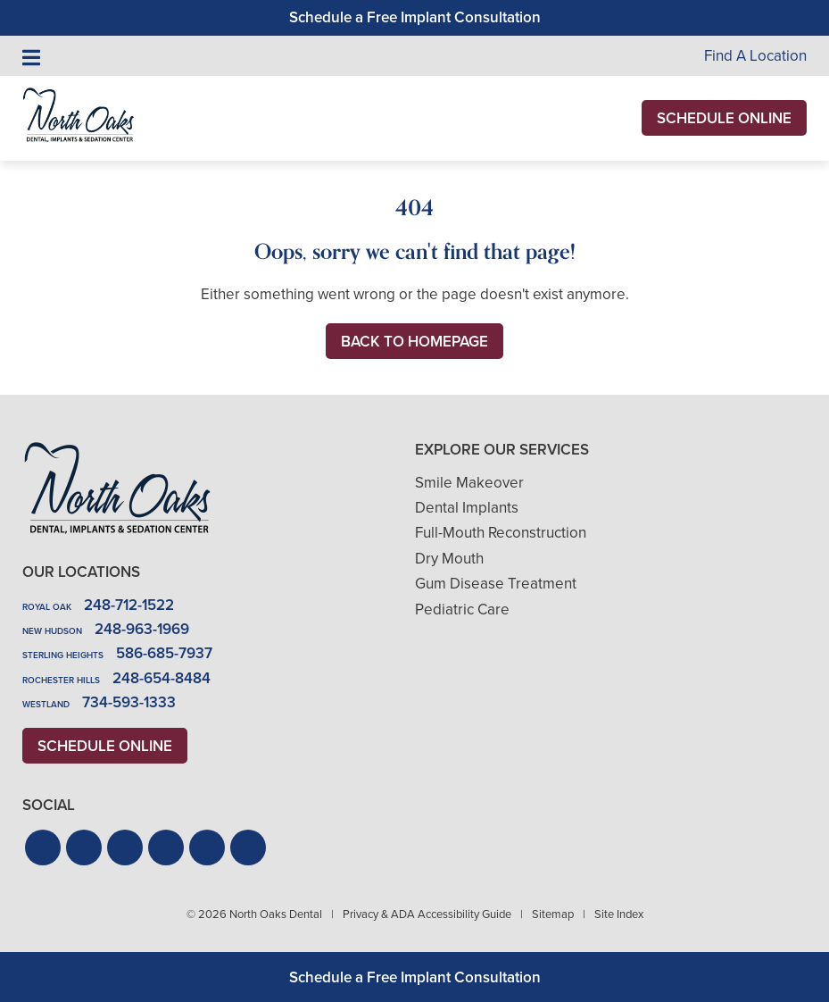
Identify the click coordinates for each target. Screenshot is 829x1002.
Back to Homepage (414, 341)
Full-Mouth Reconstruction (500, 533)
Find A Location (755, 56)
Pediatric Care (462, 609)
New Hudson (52, 631)
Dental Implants (466, 508)
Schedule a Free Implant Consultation (415, 17)
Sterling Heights (63, 655)
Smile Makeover (469, 483)
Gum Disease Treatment (495, 583)
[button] (43, 847)
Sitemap (553, 914)
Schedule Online (724, 118)
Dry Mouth (449, 558)
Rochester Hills (61, 680)
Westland (46, 704)
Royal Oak (46, 607)
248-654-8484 (161, 678)
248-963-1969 (142, 629)
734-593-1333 (129, 702)
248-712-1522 (129, 605)
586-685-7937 (164, 653)
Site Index (618, 914)
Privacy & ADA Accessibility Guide (427, 914)
